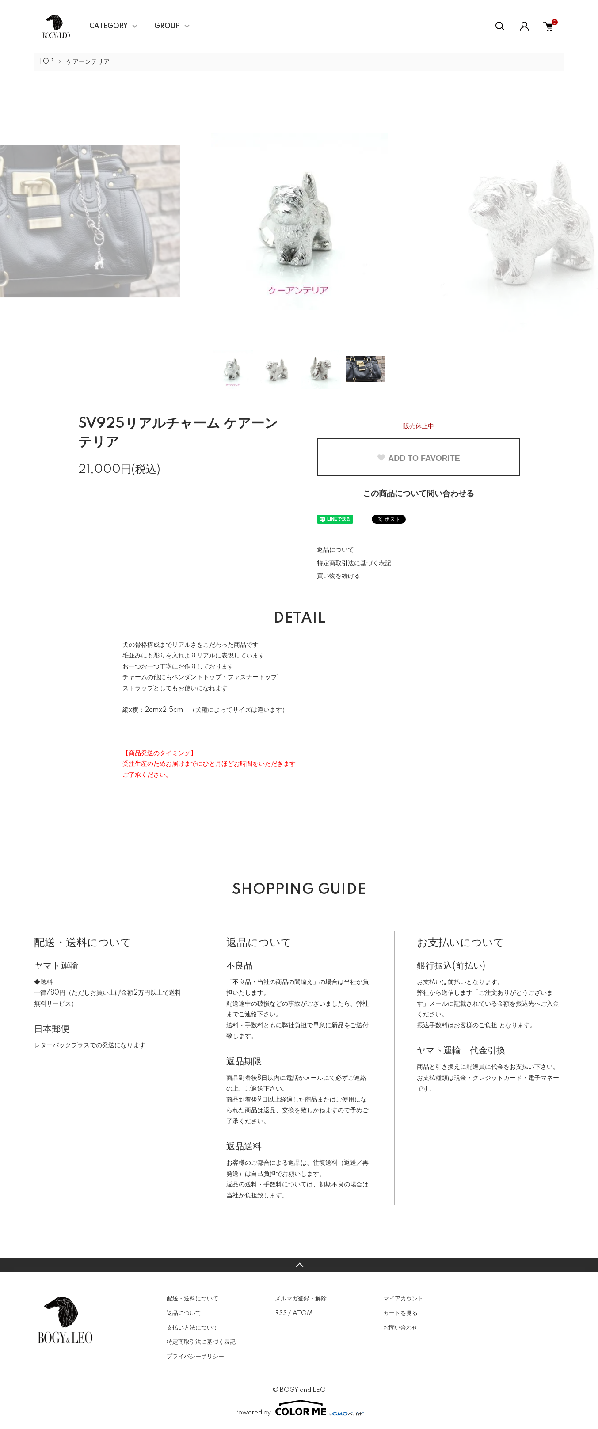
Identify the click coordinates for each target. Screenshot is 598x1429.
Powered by (299, 1408)
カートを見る (400, 1313)
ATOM (302, 1313)
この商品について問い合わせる (418, 494)
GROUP (167, 26)
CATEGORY (108, 26)
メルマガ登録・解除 (301, 1299)
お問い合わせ (400, 1328)
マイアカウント (403, 1299)
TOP (45, 61)
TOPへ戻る (299, 1265)
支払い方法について (192, 1328)
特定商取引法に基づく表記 (354, 563)
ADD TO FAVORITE (418, 458)
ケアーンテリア (88, 61)
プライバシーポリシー (195, 1356)
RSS (281, 1313)
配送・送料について (192, 1299)
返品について (335, 550)
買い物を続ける (338, 576)
